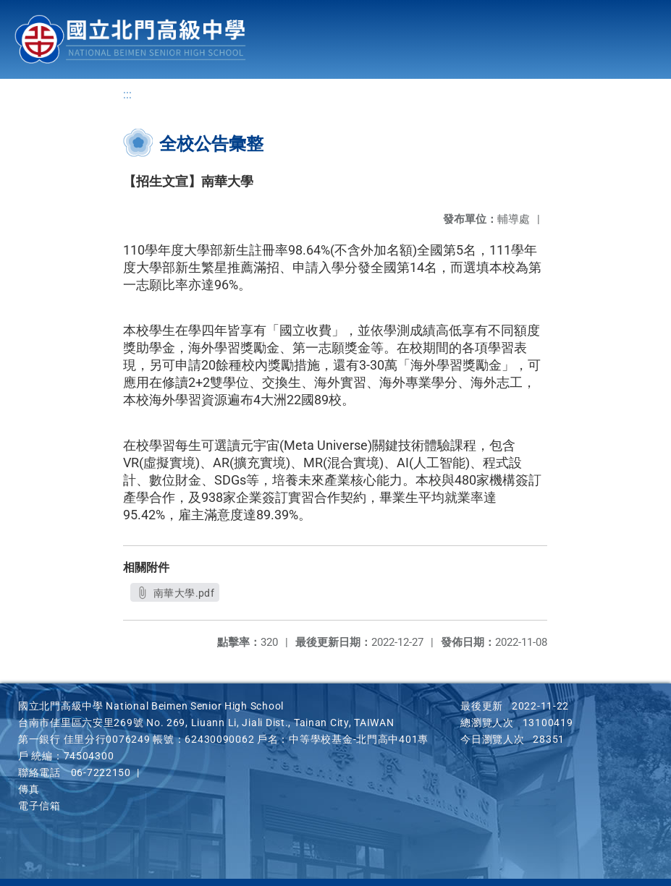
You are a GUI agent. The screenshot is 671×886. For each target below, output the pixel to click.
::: (127, 94)
